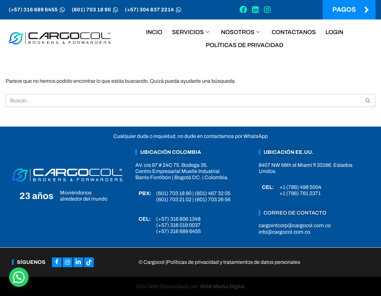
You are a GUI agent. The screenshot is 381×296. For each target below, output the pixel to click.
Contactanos (294, 32)
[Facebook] (57, 262)
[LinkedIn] (78, 262)
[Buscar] (183, 100)
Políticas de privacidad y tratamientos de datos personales (233, 262)
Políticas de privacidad (244, 45)
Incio (154, 32)
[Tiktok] (89, 262)
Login (334, 32)
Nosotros (240, 32)
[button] (19, 277)
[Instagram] (67, 262)
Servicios (190, 32)
